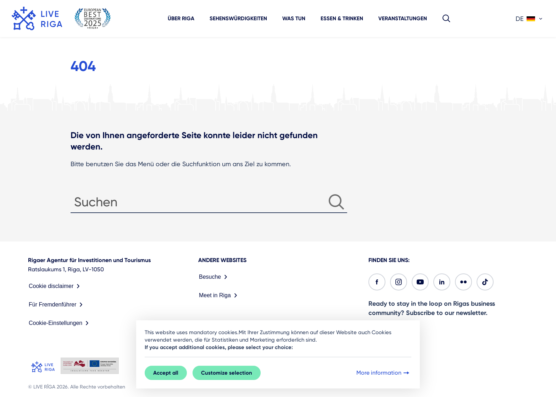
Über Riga (181, 18)
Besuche (214, 277)
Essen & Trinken (342, 18)
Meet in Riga (219, 295)
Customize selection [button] (226, 373)
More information (383, 373)
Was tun (293, 18)
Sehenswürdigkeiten (238, 18)
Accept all (165, 373)
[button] (446, 18)
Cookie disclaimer (56, 286)
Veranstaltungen (402, 18)
